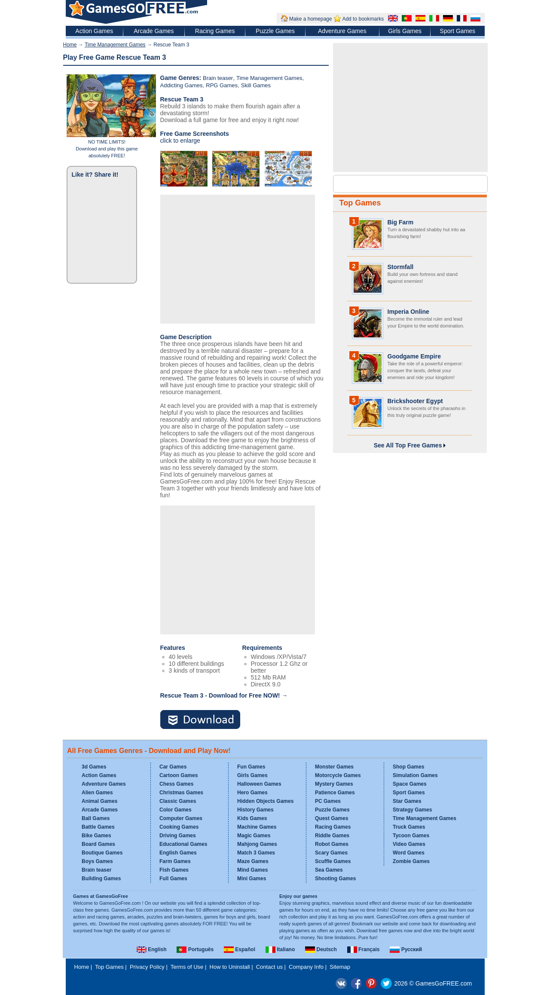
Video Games (409, 844)
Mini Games (251, 879)
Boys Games (97, 861)
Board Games (98, 844)
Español (239, 949)
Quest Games (331, 818)
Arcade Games (154, 31)
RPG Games (222, 85)
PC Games (328, 801)
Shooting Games (335, 879)
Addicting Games (181, 85)
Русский (406, 949)
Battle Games (98, 827)
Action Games (94, 31)
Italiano (280, 949)
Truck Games (409, 827)
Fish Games (174, 870)
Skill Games (256, 85)
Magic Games (253, 836)
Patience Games (335, 793)
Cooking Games (179, 827)
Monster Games (334, 767)
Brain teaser (218, 78)
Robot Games (331, 844)
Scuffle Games (333, 861)
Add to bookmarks (363, 19)
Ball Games (96, 818)
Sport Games (457, 31)
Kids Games (252, 818)
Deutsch (321, 949)
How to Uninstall (230, 967)
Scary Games (331, 853)
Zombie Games (411, 861)
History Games (255, 810)
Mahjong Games (257, 844)
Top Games (360, 203)
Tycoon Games (411, 836)
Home (70, 45)
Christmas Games (181, 793)
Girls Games (405, 31)
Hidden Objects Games (265, 801)
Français (363, 949)
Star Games (407, 801)
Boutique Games (102, 853)
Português (195, 949)
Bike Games (96, 836)
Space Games (410, 784)
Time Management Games (115, 45)
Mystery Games (334, 784)
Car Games (172, 767)
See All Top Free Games (410, 445)
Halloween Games (259, 784)
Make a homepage (310, 19)
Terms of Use (187, 967)
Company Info (306, 967)
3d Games (94, 767)
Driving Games (177, 836)
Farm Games (175, 861)
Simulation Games (415, 775)
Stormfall (401, 266)
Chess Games (176, 784)
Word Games (409, 853)
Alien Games (97, 793)
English (152, 949)
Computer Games (180, 818)
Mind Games (252, 870)
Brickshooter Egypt (415, 401)
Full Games (173, 879)
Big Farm (401, 222)
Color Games (175, 810)
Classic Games (177, 801)
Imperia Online (408, 311)
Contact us (269, 967)
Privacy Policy (147, 967)
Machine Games (256, 827)
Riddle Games (332, 836)
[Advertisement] (237, 259)
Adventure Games (342, 31)
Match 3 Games (256, 853)
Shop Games (408, 767)
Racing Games (215, 31)
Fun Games (251, 767)
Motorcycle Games (338, 775)
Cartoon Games (178, 775)
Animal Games (99, 801)
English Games (178, 853)
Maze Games (253, 861)
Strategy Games (412, 810)
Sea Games (329, 870)
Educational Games (183, 844)
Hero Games (252, 793)
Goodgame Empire (414, 356)
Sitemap (340, 967)
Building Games (101, 879)
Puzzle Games (275, 31)
